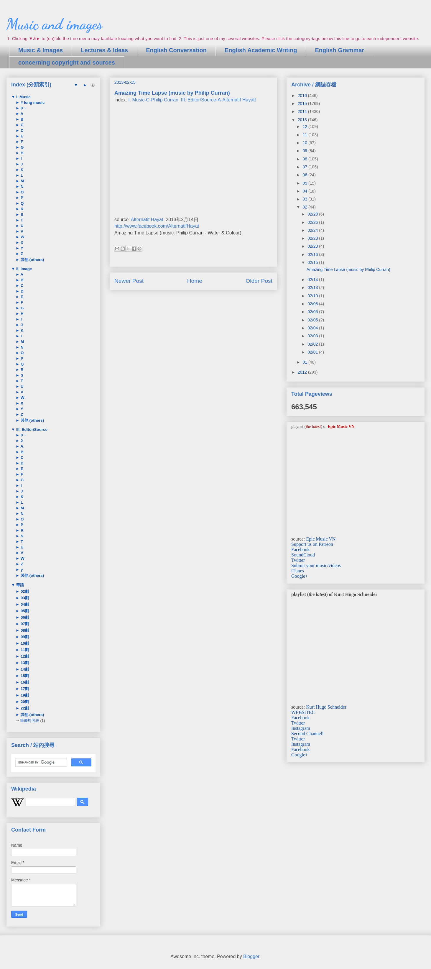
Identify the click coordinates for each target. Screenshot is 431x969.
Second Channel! (307, 733)
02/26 (313, 222)
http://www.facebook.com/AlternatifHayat (156, 226)
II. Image (23, 269)
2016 (303, 95)
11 (305, 134)
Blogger (251, 956)
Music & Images (40, 50)
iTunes (297, 570)
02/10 (313, 295)
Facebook (300, 549)
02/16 (313, 254)
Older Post (259, 281)
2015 (303, 103)
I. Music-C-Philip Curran (153, 99)
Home (194, 281)
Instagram (300, 728)
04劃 (24, 604)
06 (305, 175)
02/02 (313, 344)
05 (305, 183)
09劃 (24, 637)
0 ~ (22, 108)
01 (305, 362)
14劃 (24, 669)
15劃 (24, 676)
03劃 (24, 598)
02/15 (313, 262)
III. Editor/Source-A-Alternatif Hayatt (218, 99)
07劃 (24, 624)
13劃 (24, 663)
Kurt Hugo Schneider (326, 706)
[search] (40, 762)
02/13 (313, 287)
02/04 (313, 328)
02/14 (313, 279)
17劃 (24, 688)
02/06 (313, 311)
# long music (32, 102)
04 (305, 191)
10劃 (24, 643)
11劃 (24, 650)
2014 (303, 111)
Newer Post (129, 281)
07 (305, 167)
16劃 (24, 682)
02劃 (24, 591)
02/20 (313, 246)
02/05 (313, 320)
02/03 (313, 336)
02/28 (313, 214)
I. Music (23, 97)
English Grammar (339, 50)
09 (305, 150)
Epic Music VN (320, 538)
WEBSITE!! (303, 712)
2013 (303, 119)
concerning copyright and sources (66, 62)
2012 (303, 372)
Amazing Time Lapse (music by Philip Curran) (348, 269)
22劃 (24, 708)
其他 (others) (31, 259)
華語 (19, 585)
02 (305, 207)
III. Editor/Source (31, 429)
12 (305, 126)
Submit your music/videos (316, 565)
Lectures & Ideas (104, 50)
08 (305, 159)
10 (305, 142)
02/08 (313, 303)
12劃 (24, 656)
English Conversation (176, 50)
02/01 (313, 352)
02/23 (313, 238)
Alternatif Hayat (147, 219)
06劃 (24, 617)
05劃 (24, 611)
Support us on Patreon (312, 544)
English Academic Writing (261, 50)
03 (305, 199)
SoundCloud (303, 554)
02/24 (313, 230)
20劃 (24, 701)
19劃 (24, 695)
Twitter (298, 560)
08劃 (24, 630)
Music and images (54, 24)
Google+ (299, 576)
